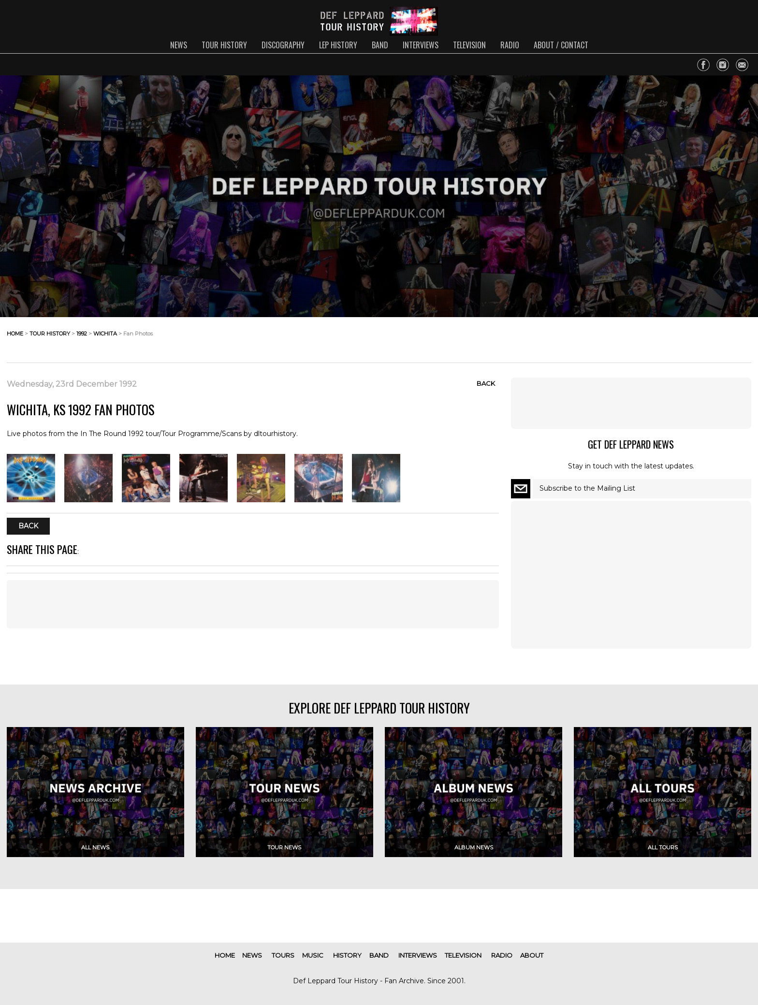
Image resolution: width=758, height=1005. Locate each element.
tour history (224, 45)
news (178, 45)
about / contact (561, 45)
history (347, 955)
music (312, 955)
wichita (105, 333)
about (531, 955)
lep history (338, 45)
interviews (420, 45)
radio (509, 45)
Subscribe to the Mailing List (587, 488)
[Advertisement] (253, 604)
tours (283, 955)
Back (486, 383)
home (15, 333)
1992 (81, 333)
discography (283, 45)
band (380, 45)
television (469, 45)
